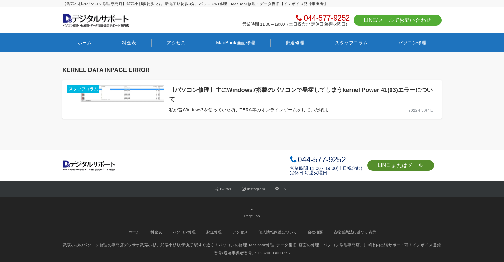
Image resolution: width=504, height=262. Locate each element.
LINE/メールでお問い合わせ (397, 20)
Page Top (252, 212)
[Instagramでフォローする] (253, 189)
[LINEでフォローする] (282, 189)
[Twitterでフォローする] (223, 189)
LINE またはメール (401, 165)
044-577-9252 (327, 18)
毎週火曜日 (316, 172)
